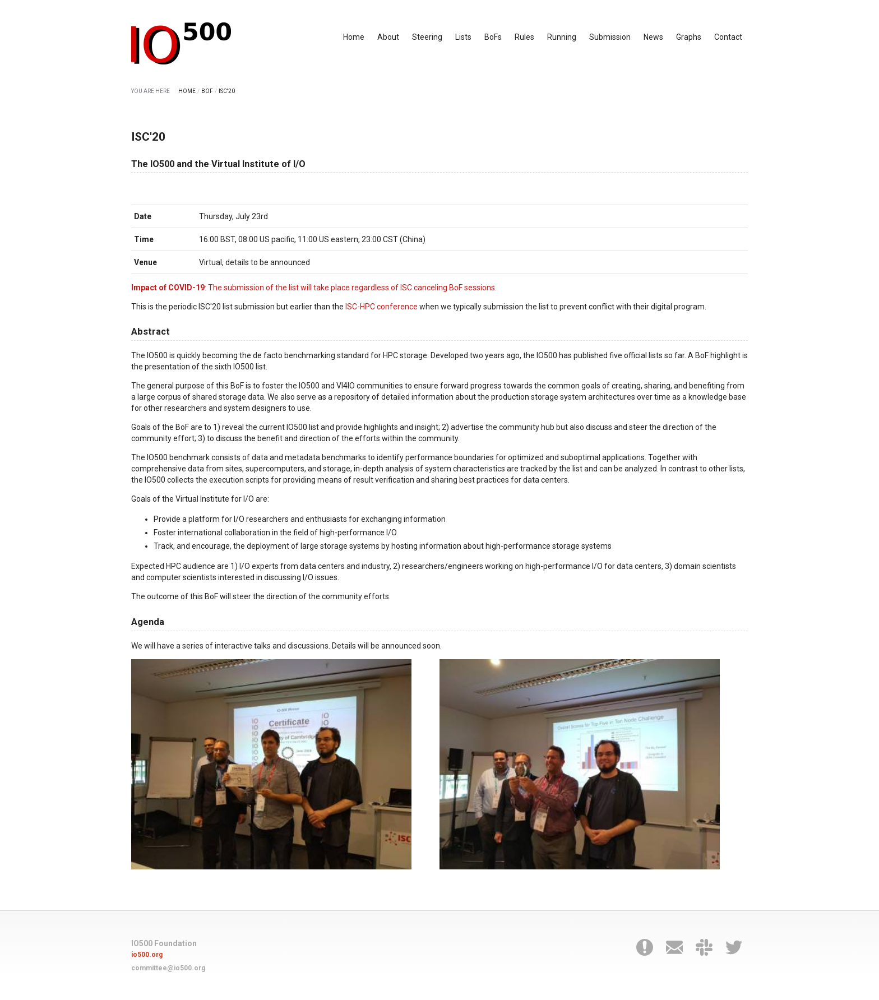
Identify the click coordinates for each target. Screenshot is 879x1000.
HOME (187, 91)
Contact (728, 37)
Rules (524, 37)
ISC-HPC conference (381, 306)
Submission (610, 37)
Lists (463, 37)
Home (353, 37)
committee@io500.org (168, 968)
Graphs (688, 37)
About (388, 37)
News (653, 37)
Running (561, 37)
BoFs (493, 37)
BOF (207, 91)
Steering (427, 37)
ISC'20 (227, 91)
